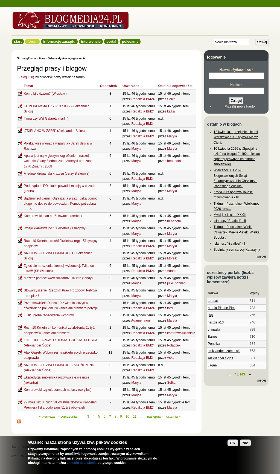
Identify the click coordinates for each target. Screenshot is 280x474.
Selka (171, 99)
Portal (111, 41)
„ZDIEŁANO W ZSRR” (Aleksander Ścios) (54, 131)
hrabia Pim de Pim (221, 308)
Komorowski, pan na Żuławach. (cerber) (53, 216)
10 (127, 416)
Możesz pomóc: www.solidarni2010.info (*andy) (58, 278)
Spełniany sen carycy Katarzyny (237, 250)
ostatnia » (173, 416)
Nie (245, 443)
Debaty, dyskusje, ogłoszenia (67, 58)
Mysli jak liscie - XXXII (230, 215)
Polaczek (173, 345)
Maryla (172, 136)
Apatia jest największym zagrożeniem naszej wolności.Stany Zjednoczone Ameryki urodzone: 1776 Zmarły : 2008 (59, 161)
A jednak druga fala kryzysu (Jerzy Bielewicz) (56, 173)
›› (250, 374)
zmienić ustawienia (82, 463)
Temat (28, 86)
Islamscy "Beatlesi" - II (230, 221)
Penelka (214, 344)
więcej (261, 256)
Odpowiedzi (109, 86)
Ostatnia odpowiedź (175, 86)
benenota (174, 161)
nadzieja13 (216, 322)
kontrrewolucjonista (181, 333)
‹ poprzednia (68, 416)
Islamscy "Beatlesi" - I (229, 243)
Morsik (172, 258)
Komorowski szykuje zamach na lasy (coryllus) (57, 390)
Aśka (170, 358)
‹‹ (229, 374)
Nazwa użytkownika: (236, 70)
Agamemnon (140, 320)
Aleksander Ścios (220, 358)
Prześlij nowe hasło (239, 106)
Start (18, 41)
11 (134, 416)
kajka (171, 111)
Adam (171, 271)
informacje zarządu (59, 41)
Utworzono (130, 86)
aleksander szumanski (224, 351)
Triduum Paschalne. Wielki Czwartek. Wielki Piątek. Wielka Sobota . (236, 232)
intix (170, 308)
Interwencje (91, 41)
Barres (212, 337)
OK (232, 443)
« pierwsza (47, 416)
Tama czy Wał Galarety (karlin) (46, 118)
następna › (155, 416)
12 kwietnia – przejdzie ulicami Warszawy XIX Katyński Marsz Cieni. (236, 137)
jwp (210, 315)
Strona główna (26, 58)
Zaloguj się (26, 77)
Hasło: (236, 85)
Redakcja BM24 (143, 99)
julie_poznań (176, 283)
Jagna (212, 365)
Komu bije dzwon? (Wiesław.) (45, 94)
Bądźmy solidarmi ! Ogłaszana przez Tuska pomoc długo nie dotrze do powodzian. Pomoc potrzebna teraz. (60, 203)
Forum (32, 41)
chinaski (214, 329)
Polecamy (130, 41)
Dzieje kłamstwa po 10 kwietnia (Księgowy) (55, 228)
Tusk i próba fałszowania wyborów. (49, 315)
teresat (213, 301)
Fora (42, 58)
